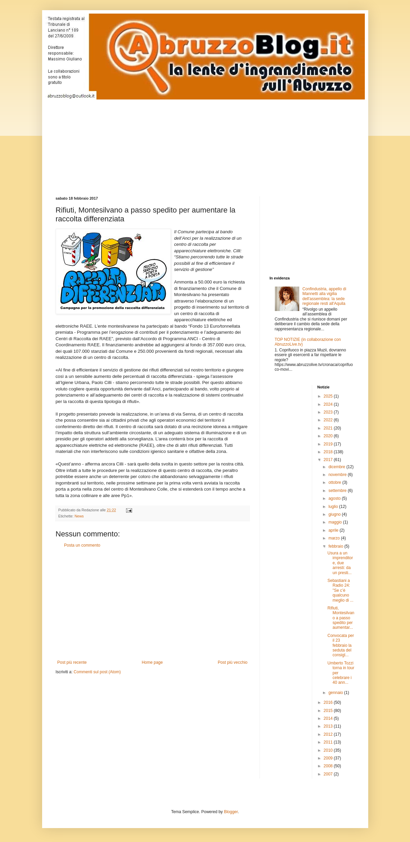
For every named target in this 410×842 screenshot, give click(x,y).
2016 (329, 702)
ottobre (335, 482)
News (79, 516)
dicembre (337, 466)
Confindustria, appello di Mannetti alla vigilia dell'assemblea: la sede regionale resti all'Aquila (324, 296)
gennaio (336, 692)
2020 (329, 436)
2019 (329, 444)
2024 (329, 404)
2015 (329, 710)
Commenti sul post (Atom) (97, 672)
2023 (329, 412)
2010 (329, 750)
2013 (329, 726)
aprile (334, 530)
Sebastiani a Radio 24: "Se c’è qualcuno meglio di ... (340, 590)
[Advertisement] (220, 141)
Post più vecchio (232, 662)
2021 (329, 428)
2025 (329, 396)
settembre (338, 490)
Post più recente (72, 662)
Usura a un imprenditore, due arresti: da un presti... (340, 563)
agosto (335, 498)
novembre (338, 474)
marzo (334, 538)
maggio (335, 522)
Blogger (231, 811)
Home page (152, 662)
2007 (329, 774)
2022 (329, 420)
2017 (329, 459)
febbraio (336, 546)
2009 (329, 758)
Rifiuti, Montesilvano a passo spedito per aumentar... (340, 618)
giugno (335, 514)
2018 (329, 452)
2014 (329, 718)
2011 (329, 742)
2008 (329, 766)
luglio (333, 506)
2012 (329, 734)
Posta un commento (82, 545)
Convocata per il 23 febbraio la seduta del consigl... (340, 645)
